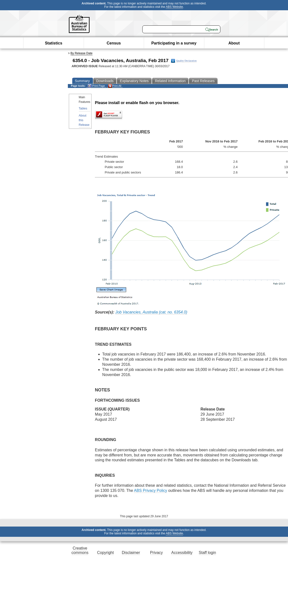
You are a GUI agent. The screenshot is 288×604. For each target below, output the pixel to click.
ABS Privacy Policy (150, 490)
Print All (114, 85)
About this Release (84, 120)
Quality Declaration (184, 60)
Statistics (53, 43)
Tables (83, 108)
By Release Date (82, 53)
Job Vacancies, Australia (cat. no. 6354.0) (151, 312)
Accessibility (182, 552)
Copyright (105, 552)
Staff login (207, 552)
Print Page (96, 85)
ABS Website (174, 7)
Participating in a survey (173, 43)
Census (114, 43)
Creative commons (80, 550)
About (234, 43)
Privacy (156, 552)
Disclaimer (131, 552)
